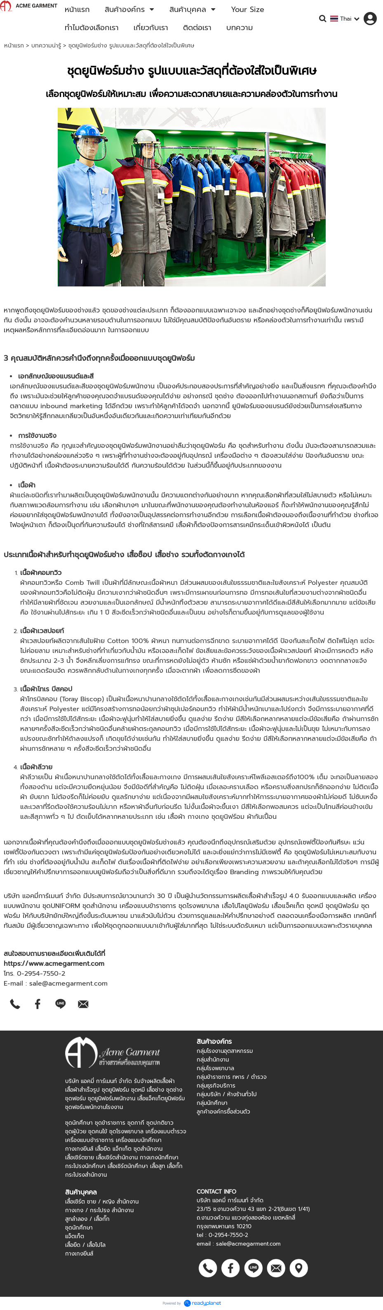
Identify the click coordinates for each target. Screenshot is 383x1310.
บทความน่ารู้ (46, 45)
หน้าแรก (14, 45)
